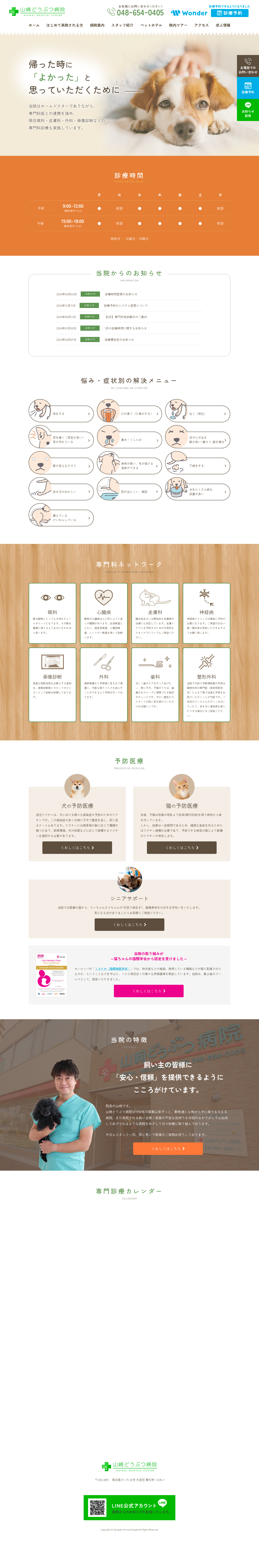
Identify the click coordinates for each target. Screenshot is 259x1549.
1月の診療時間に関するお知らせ (126, 328)
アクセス (201, 25)
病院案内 (97, 25)
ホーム (34, 25)
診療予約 (248, 88)
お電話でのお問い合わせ (248, 66)
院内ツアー (178, 25)
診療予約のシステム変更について (126, 305)
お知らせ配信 (248, 110)
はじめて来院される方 (64, 25)
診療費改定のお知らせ (119, 339)
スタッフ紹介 (122, 25)
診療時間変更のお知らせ (121, 294)
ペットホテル (151, 25)
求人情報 (223, 25)
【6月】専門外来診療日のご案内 (125, 317)
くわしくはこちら (77, 847)
